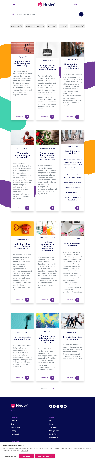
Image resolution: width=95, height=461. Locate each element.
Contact (14, 421)
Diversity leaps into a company (72, 338)
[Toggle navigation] (13, 4)
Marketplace (15, 427)
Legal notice (53, 427)
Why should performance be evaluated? (22, 155)
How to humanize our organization (22, 338)
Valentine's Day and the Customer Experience (22, 246)
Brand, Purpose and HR (72, 152)
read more (22, 117)
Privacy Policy (54, 431)
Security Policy (54, 437)
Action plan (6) (16, 26)
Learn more (24, 450)
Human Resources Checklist (72, 245)
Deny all (26, 456)
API (50, 421)
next (52, 388)
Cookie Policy (53, 434)
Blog (12, 424)
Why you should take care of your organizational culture (47, 339)
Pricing (13, 431)
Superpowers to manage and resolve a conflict (47, 67)
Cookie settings (10, 456)
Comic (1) (63, 26)
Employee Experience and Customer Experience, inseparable (47, 246)
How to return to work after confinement (72, 66)
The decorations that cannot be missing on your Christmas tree (48, 156)
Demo (51, 424)
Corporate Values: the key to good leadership (22, 64)
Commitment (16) (77, 26)
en (81, 4)
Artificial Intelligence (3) (35, 26)
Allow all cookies (45, 456)
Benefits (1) (52, 26)
